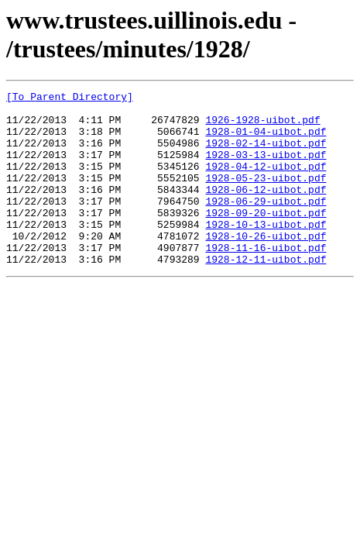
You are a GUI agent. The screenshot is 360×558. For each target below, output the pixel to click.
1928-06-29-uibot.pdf (265, 224)
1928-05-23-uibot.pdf (265, 196)
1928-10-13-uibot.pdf (265, 252)
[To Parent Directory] (69, 98)
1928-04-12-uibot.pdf (265, 182)
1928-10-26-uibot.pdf (265, 266)
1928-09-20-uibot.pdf (265, 238)
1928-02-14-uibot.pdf (265, 154)
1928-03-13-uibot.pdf (265, 168)
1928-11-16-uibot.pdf (265, 280)
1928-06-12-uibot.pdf (265, 210)
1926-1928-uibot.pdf (262, 126)
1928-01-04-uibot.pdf (265, 140)
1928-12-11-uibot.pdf (265, 294)
